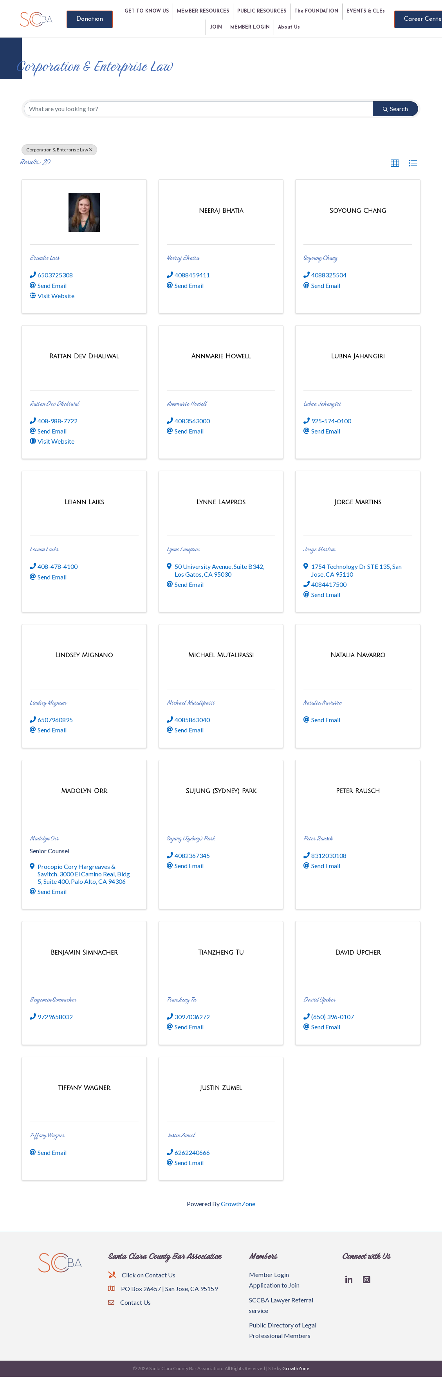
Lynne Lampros (183, 549)
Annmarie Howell (187, 403)
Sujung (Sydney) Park (191, 838)
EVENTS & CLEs (365, 11)
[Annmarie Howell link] (221, 356)
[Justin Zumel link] (221, 1088)
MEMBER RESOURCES (203, 11)
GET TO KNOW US (146, 11)
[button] (395, 163)
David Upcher (319, 999)
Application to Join (274, 1285)
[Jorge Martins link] (357, 502)
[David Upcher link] (358, 952)
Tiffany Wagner (47, 1135)
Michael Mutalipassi (191, 702)
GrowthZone (238, 1203)
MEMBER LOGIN (250, 27)
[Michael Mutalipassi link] (221, 655)
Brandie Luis (44, 257)
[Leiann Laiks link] (84, 502)
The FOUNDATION (316, 11)
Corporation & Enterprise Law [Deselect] (59, 150)
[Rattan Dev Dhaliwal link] (84, 356)
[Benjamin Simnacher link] (84, 952)
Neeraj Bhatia (183, 257)
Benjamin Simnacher (53, 999)
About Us (289, 27)
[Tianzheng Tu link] (221, 952)
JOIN (216, 27)
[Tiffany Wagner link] (84, 1088)
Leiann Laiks (44, 549)
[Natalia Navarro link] (357, 655)
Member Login (269, 1274)
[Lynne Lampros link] (221, 502)
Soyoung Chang (320, 257)
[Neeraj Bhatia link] (221, 211)
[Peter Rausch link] (358, 791)
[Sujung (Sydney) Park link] (221, 791)
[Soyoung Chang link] (358, 211)
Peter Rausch (318, 838)
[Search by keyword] (198, 108)
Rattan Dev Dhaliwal (54, 403)
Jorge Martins (319, 549)
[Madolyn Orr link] (84, 791)
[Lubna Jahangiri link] (357, 356)
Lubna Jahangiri (322, 403)
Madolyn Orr (44, 838)
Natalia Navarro (322, 702)
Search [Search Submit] (395, 108)
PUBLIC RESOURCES (261, 11)
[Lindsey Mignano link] (84, 655)
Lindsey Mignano (48, 702)
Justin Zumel (181, 1135)
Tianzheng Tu (181, 999)
